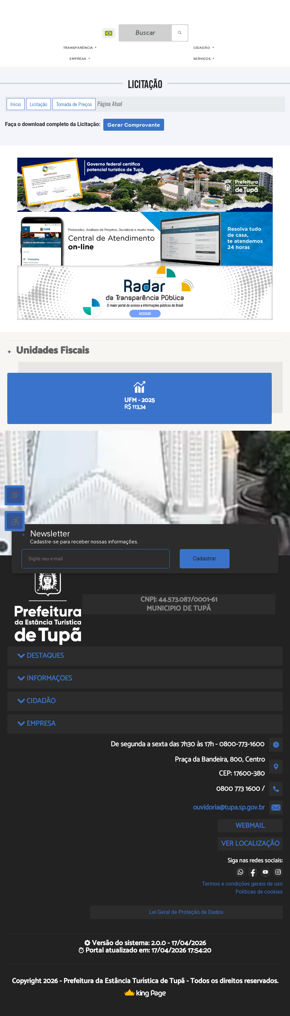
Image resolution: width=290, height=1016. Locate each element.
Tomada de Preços (74, 104)
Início (15, 104)
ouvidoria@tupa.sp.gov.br (229, 807)
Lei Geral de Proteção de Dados (186, 912)
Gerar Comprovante (133, 125)
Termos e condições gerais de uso (242, 884)
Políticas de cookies (259, 892)
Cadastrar (204, 558)
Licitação (38, 104)
